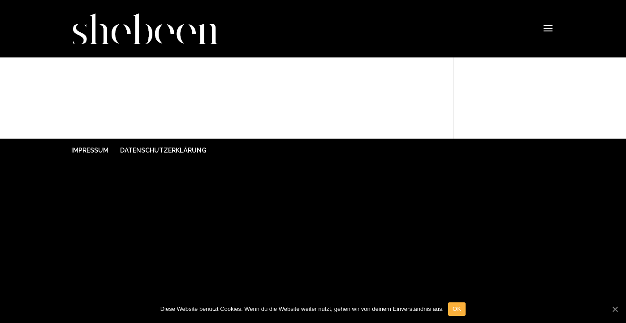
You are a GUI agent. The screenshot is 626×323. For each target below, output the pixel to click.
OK (457, 309)
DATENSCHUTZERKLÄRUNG (163, 150)
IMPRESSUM (89, 150)
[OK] (614, 309)
